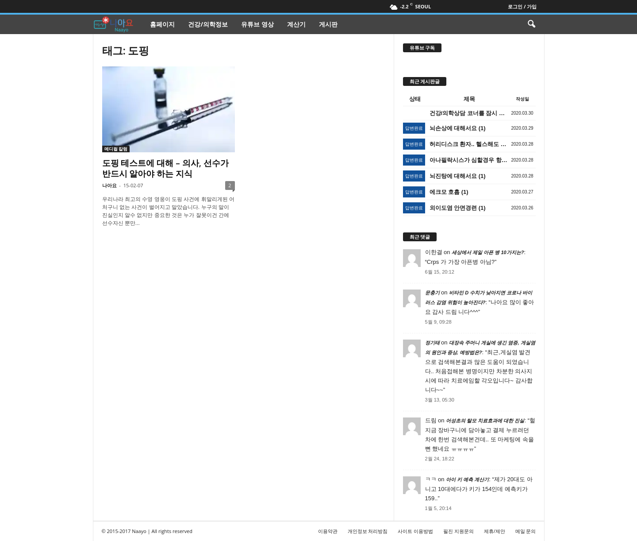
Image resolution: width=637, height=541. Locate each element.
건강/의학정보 (208, 24)
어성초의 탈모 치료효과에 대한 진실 (485, 420)
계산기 (296, 24)
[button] (531, 24)
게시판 (328, 24)
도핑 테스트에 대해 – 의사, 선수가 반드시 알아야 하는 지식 (165, 168)
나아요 (109, 185)
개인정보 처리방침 (368, 531)
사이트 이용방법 (415, 531)
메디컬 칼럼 (116, 149)
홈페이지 (162, 24)
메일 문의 (525, 531)
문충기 (432, 292)
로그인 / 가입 (522, 6)
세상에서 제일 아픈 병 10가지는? (488, 252)
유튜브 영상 (257, 24)
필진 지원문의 (458, 531)
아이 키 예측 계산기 (467, 479)
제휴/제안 (494, 531)
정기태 (432, 342)
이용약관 (328, 531)
